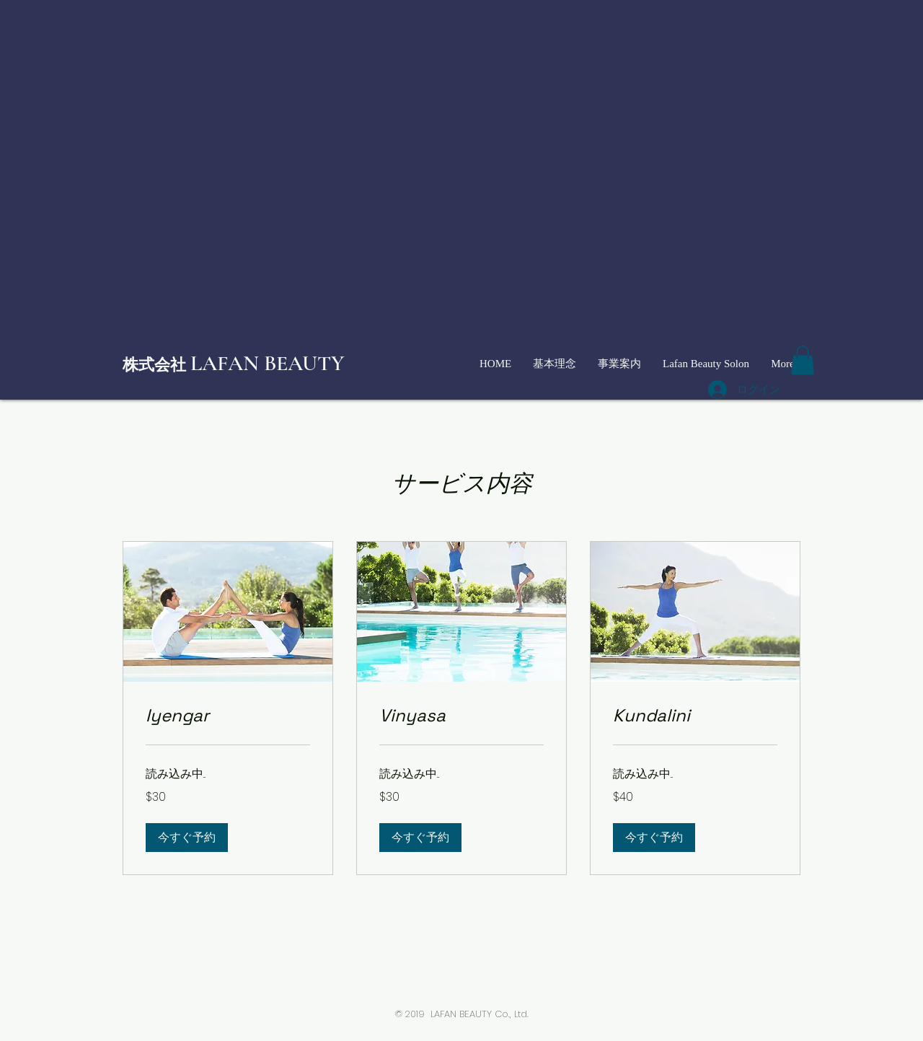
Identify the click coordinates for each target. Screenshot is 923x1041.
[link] (228, 715)
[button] (802, 360)
